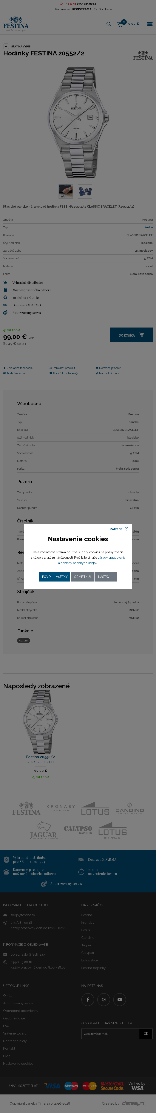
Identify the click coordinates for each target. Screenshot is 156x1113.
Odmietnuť (83, 576)
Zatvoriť (119, 529)
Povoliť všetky (55, 576)
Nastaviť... (106, 576)
